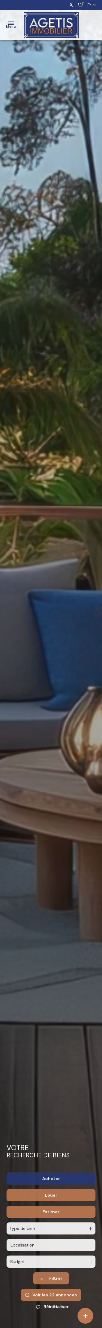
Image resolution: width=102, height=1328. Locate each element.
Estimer (51, 1229)
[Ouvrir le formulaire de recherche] (51, 1296)
